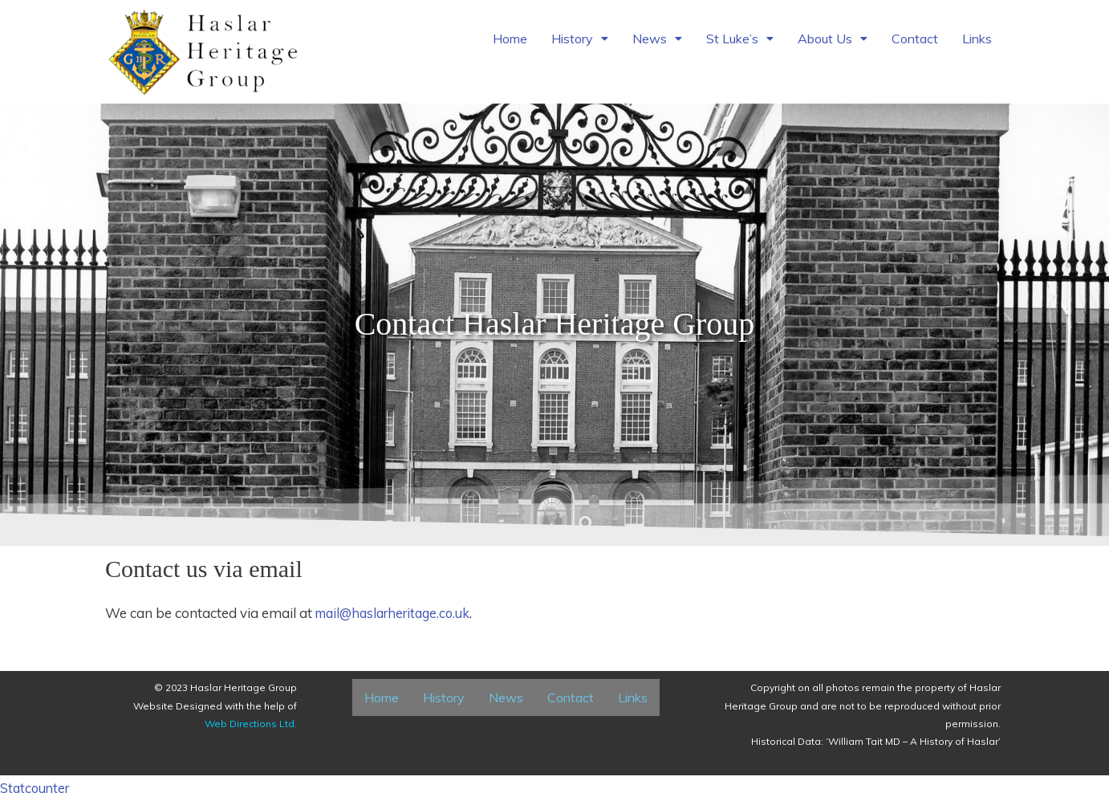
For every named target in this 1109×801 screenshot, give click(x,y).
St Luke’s (740, 47)
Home (510, 47)
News (657, 47)
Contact (915, 47)
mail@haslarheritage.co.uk (398, 612)
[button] (579, 46)
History (579, 47)
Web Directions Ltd (250, 724)
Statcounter (37, 787)
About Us (832, 47)
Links (977, 47)
